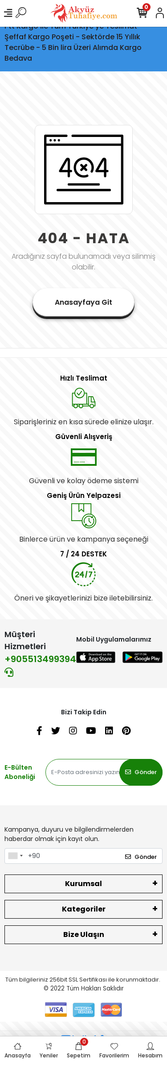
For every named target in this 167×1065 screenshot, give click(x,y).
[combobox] (15, 856)
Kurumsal (83, 884)
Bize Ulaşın (83, 934)
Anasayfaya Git (83, 302)
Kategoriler (84, 909)
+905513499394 (40, 665)
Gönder (141, 772)
